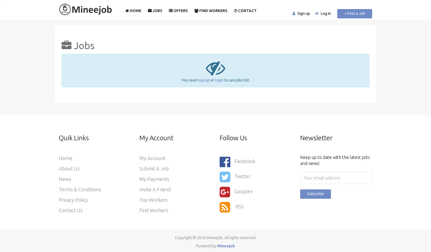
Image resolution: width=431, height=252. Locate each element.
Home (133, 11)
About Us (69, 168)
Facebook (237, 162)
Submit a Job (154, 168)
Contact (245, 11)
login (219, 80)
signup (204, 80)
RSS (232, 207)
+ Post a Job (354, 13)
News (65, 179)
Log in (326, 13)
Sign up (303, 13)
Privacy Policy (73, 200)
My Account (152, 158)
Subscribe (315, 194)
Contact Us (71, 210)
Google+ (236, 192)
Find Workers (210, 11)
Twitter (235, 177)
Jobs (155, 11)
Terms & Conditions (80, 189)
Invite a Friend (155, 189)
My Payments (154, 179)
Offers (178, 11)
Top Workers (153, 200)
